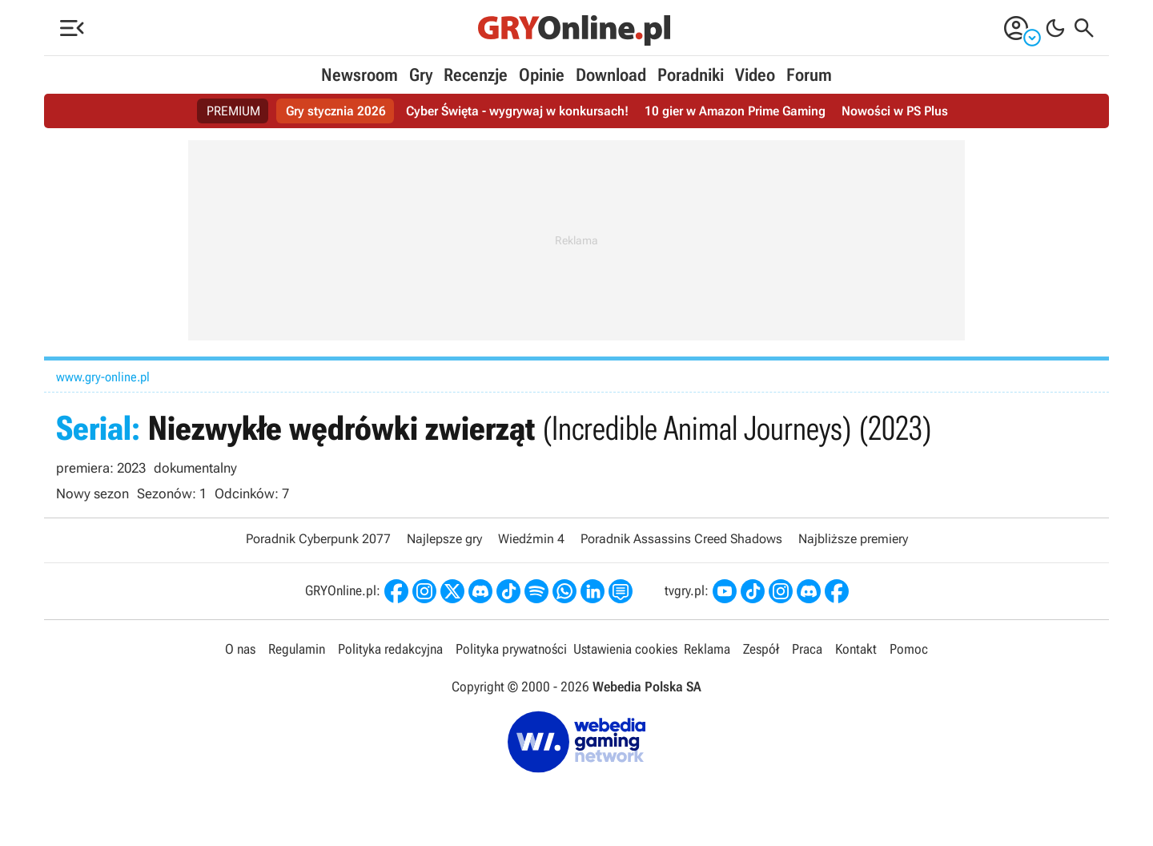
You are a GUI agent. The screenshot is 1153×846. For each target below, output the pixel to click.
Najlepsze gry (444, 538)
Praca (807, 649)
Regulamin (296, 649)
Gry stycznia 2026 (336, 111)
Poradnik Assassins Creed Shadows (681, 538)
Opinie (541, 75)
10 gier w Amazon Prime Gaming (735, 111)
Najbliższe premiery (853, 538)
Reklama (707, 649)
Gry (420, 75)
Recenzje (476, 75)
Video (755, 75)
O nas (240, 649)
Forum (809, 75)
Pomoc (909, 649)
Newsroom (359, 75)
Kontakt (856, 649)
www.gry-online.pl (103, 377)
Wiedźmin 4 (531, 538)
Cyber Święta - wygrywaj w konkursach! (517, 111)
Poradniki (690, 75)
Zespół (761, 649)
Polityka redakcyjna (390, 649)
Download (611, 75)
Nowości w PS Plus (895, 111)
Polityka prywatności (511, 649)
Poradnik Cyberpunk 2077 (318, 538)
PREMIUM (233, 111)
